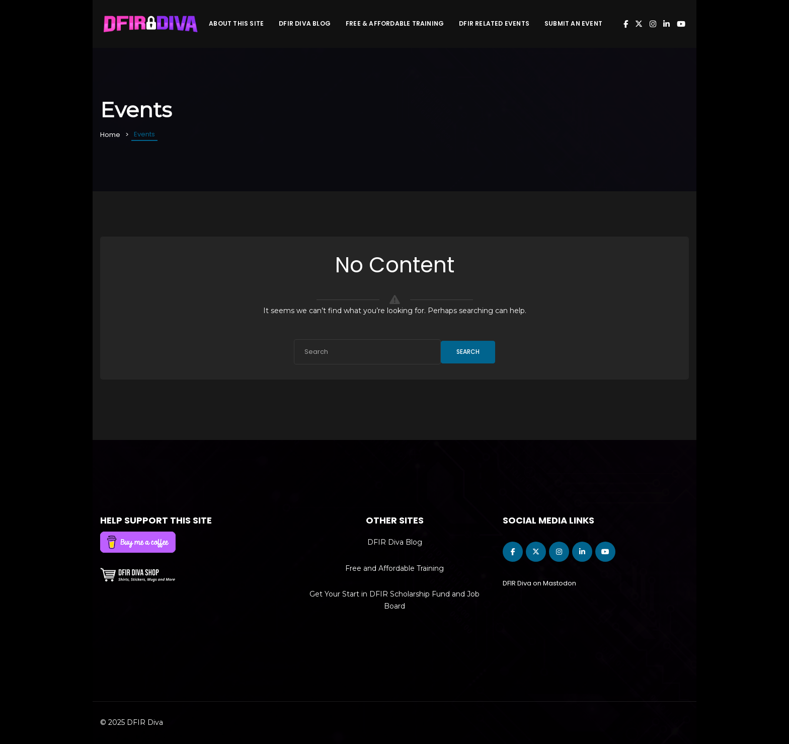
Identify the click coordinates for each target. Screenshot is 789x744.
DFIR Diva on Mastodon (539, 583)
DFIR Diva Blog (305, 23)
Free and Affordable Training (394, 568)
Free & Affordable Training (395, 23)
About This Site (236, 23)
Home (110, 134)
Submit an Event (573, 23)
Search (468, 351)
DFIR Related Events (494, 23)
